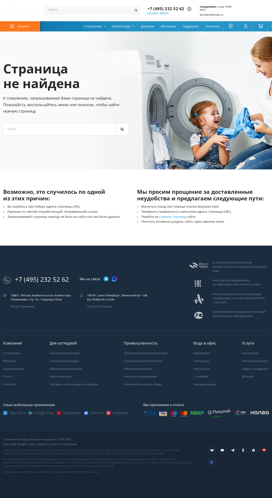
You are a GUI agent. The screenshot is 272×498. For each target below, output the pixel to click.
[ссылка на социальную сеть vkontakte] (211, 450)
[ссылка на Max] (211, 461)
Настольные (201, 368)
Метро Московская (99, 306)
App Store (18, 413)
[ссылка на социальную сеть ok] (243, 450)
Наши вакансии (13, 368)
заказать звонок (158, 12)
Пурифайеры (202, 353)
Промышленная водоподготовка (146, 353)
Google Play (44, 413)
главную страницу (173, 216)
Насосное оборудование (140, 376)
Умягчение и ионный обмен (143, 384)
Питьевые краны (204, 384)
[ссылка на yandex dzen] (253, 450)
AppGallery (72, 413)
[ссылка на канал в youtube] (222, 450)
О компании (93, 26)
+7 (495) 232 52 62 (165, 8)
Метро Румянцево (23, 306)
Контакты (213, 26)
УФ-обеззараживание (138, 368)
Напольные (201, 361)
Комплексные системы (65, 353)
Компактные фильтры (64, 361)
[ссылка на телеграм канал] (106, 279)
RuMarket (120, 413)
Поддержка (191, 26)
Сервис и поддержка (255, 368)
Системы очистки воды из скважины (74, 384)
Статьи (7, 376)
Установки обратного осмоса (143, 361)
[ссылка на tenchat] (264, 450)
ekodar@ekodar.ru (212, 14)
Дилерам (147, 26)
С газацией (200, 376)
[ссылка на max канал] (114, 278)
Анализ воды (121, 26)
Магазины (168, 26)
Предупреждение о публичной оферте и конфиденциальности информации (51, 471)
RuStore (96, 413)
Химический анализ (255, 361)
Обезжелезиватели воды (66, 368)
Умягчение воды (61, 376)
